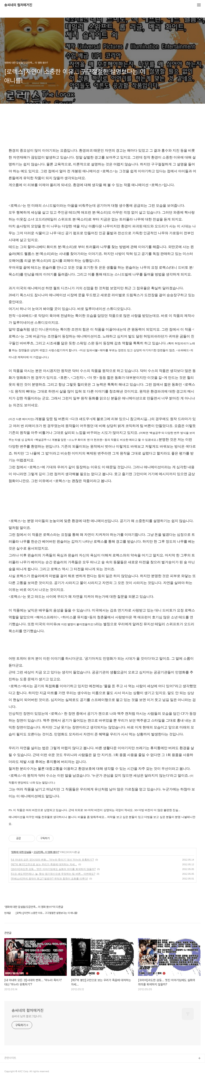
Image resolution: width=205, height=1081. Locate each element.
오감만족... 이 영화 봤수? (46, 852)
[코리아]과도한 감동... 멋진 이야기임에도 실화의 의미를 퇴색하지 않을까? (53, 869)
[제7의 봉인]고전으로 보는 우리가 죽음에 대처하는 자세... (44, 864)
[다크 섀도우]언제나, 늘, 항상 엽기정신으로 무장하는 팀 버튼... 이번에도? (53, 873)
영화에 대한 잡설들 (21, 852)
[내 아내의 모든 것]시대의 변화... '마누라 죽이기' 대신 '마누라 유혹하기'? (52, 859)
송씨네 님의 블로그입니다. (27, 1016)
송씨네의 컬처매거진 (18, 5)
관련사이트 (10, 1057)
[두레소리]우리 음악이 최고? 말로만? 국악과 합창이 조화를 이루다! (49, 878)
